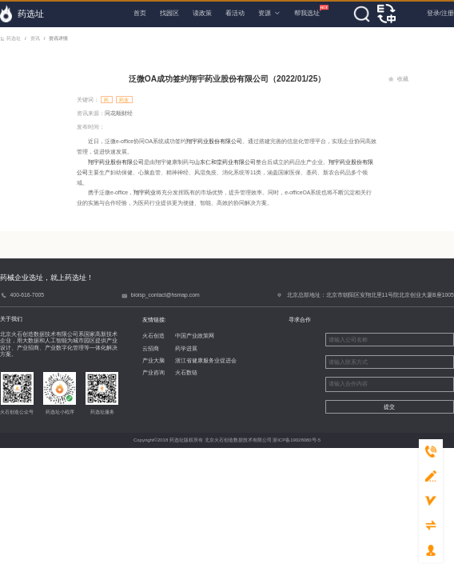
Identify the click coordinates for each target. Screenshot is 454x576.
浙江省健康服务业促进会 (198, 360)
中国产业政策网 (186, 335)
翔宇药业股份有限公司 (214, 141)
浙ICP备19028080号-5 (297, 440)
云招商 (141, 348)
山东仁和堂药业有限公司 (225, 162)
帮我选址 (307, 11)
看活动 (235, 13)
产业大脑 (144, 360)
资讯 (35, 38)
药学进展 (178, 348)
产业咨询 (144, 372)
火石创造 (144, 335)
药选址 (11, 38)
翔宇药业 (144, 192)
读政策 (202, 13)
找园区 (169, 13)
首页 (139, 13)
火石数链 (178, 372)
